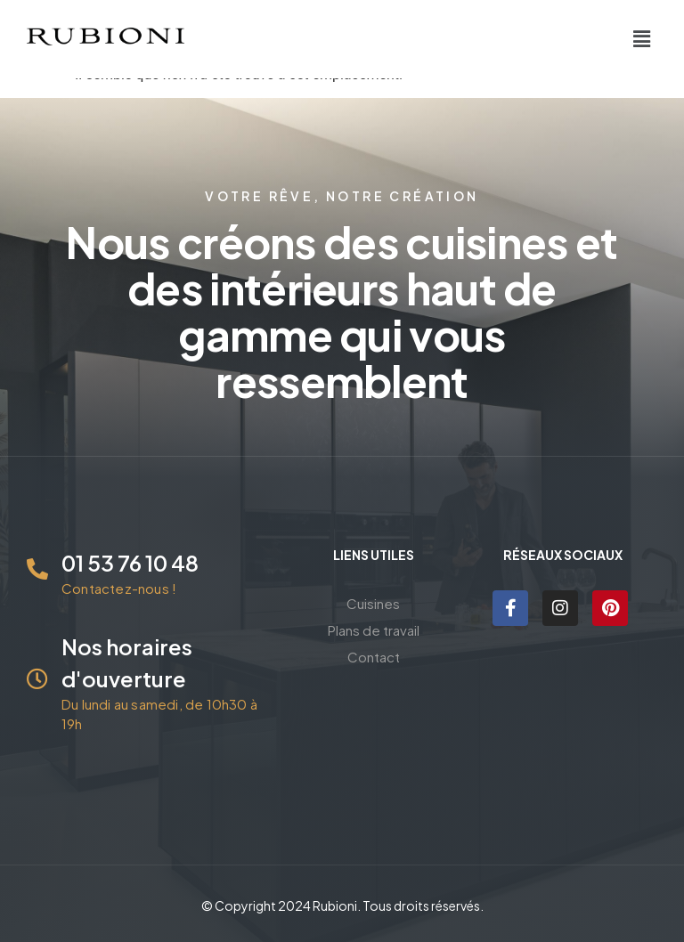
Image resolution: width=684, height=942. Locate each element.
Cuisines (373, 603)
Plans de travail (373, 629)
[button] (642, 39)
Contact (373, 656)
